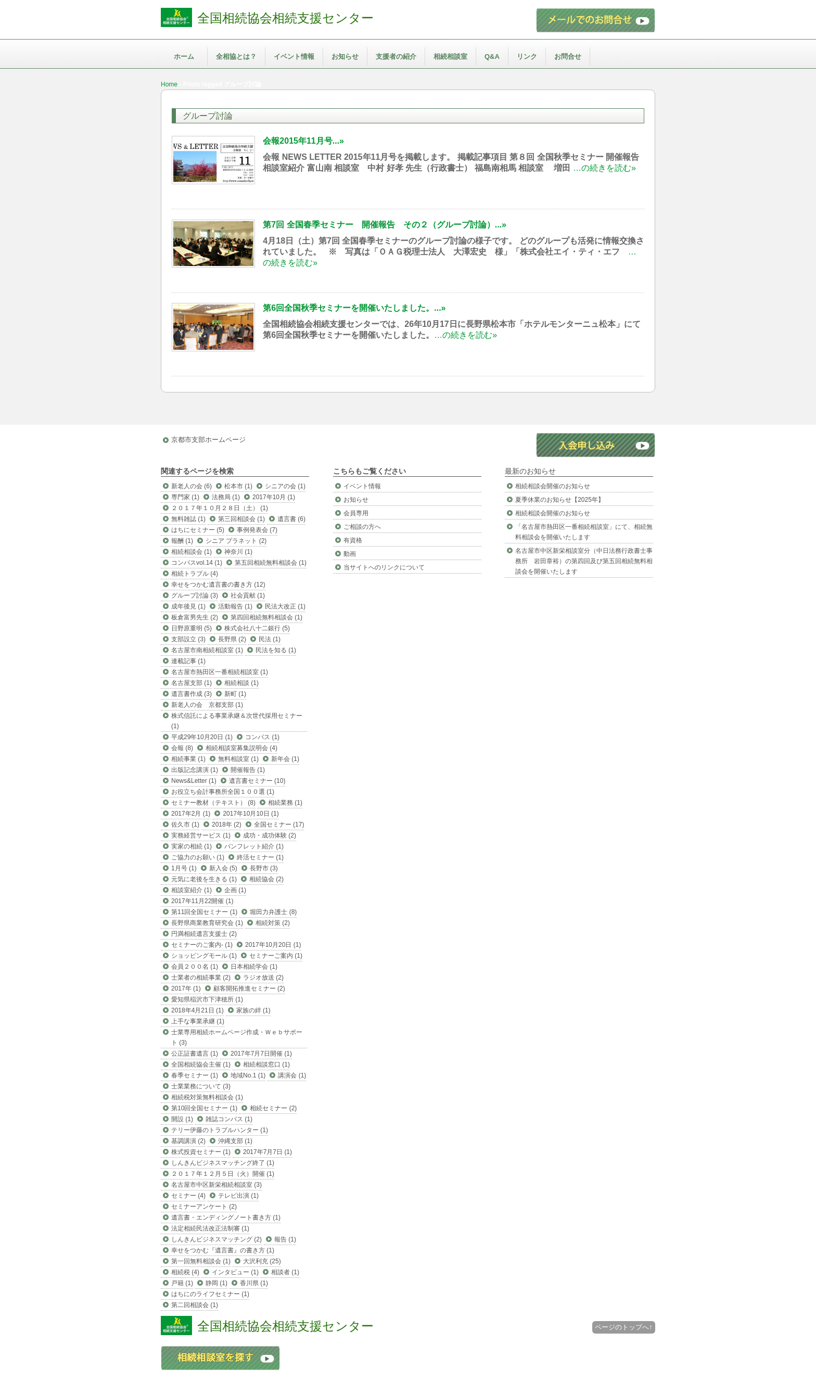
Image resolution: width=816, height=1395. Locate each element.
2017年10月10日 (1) (250, 813)
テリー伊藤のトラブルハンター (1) (219, 1130)
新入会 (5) (223, 868)
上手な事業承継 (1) (197, 1021)
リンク (527, 56)
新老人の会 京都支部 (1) (207, 704)
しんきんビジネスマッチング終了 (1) (222, 1162)
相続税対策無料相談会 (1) (207, 1097)
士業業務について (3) (201, 1086)
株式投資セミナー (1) (201, 1152)
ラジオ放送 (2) (263, 977)
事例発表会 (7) (257, 530)
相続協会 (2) (266, 879)
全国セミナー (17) (279, 824)
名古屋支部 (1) (191, 683)
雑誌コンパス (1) (229, 1119)
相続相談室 (450, 56)
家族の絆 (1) (253, 1010)
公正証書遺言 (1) (194, 1053)
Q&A (492, 56)
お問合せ (567, 56)
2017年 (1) (186, 988)
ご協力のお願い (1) (197, 857)
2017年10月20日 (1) (273, 944)
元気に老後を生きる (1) (204, 879)
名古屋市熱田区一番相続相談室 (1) (219, 672)
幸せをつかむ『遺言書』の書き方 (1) (222, 1250)
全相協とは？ (236, 56)
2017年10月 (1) (273, 497)
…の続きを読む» (604, 167)
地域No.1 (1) (248, 1075)
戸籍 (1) (182, 1283)
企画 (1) (235, 890)
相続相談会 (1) (191, 551)
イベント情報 (294, 56)
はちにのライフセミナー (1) (210, 1294)
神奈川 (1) (238, 551)
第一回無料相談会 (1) (201, 1261)
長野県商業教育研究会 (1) (207, 923)
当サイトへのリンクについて (384, 567)
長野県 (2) (232, 639)
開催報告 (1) (248, 769)
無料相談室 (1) (238, 759)
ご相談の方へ (362, 526)
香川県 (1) (254, 1283)
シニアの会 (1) (285, 486)
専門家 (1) (185, 497)
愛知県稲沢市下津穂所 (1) (207, 999)
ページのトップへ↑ (624, 1327)
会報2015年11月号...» (303, 140)
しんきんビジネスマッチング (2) (216, 1239)
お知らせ (345, 56)
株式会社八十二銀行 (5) (257, 628)
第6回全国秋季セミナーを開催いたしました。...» (354, 307)
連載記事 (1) (188, 661)
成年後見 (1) (188, 606)
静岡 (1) (216, 1283)
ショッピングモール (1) (204, 955)
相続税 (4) (185, 1272)
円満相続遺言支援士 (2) (204, 933)
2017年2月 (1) (190, 813)
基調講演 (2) (188, 1141)
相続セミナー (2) (273, 1108)
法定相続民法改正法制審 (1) (210, 1228)
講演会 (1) (292, 1075)
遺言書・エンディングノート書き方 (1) (225, 1217)
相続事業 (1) (188, 759)
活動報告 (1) (235, 606)
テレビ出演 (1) (238, 1195)
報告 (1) (285, 1239)
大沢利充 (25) (262, 1261)
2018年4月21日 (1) (197, 1010)
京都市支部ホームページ (208, 439)
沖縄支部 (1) (235, 1141)
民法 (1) (269, 639)
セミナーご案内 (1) (275, 955)
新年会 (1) (285, 759)
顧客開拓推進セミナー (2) (249, 988)
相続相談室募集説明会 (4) (241, 748)
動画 (349, 553)
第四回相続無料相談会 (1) (266, 617)
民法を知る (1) (276, 650)
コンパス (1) (262, 737)
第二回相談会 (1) (194, 1305)
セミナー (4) (188, 1195)
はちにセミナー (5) (197, 530)
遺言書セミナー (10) (257, 780)
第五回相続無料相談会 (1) (271, 562)
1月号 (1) (184, 868)
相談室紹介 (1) (191, 890)
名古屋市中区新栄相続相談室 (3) (216, 1184)
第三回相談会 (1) (241, 519)
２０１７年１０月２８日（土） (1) (219, 508)
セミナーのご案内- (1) (202, 944)
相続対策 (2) (273, 923)
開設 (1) (182, 1119)
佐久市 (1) (185, 824)
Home (169, 84)
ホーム (184, 56)
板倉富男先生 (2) (194, 617)
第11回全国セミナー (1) (204, 912)
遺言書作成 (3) (191, 694)
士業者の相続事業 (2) (201, 977)
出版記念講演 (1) (194, 769)
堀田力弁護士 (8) (273, 912)
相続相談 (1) (241, 683)
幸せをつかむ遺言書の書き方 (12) (218, 584)
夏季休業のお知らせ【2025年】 (559, 499)
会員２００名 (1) (194, 966)
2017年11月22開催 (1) (202, 901)
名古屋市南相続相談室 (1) (207, 650)
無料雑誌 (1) (188, 519)
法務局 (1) (226, 497)
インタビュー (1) (235, 1272)
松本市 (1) (238, 486)
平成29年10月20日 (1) (202, 737)
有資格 (352, 540)
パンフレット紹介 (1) (254, 846)
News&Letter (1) (193, 780)
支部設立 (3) (188, 639)
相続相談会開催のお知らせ (552, 486)
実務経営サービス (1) (201, 835)
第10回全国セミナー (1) (204, 1108)
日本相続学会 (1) (254, 966)
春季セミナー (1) (194, 1075)
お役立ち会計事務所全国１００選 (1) (222, 791)
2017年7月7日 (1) (267, 1152)
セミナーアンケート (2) (204, 1206)
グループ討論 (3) (194, 595)
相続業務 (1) (285, 802)
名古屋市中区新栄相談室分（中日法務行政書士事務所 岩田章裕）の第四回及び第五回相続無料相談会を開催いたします (584, 561)
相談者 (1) (285, 1272)
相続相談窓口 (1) (266, 1064)
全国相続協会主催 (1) (201, 1064)
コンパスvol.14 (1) (196, 562)
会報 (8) (182, 748)
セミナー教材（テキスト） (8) (213, 802)
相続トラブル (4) (194, 573)
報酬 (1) (182, 540)
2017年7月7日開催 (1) (261, 1053)
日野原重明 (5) (191, 628)
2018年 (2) (226, 824)
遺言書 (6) (291, 519)
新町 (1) (235, 694)
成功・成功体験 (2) (269, 835)
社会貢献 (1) (248, 595)
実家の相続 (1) (191, 846)
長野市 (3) (264, 868)
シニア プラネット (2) (236, 540)
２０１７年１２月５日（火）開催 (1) (222, 1173)
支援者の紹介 (396, 56)
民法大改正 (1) (285, 606)
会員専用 (355, 513)
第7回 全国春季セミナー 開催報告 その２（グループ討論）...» (384, 224)
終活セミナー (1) (260, 857)
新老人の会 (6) (191, 486)
